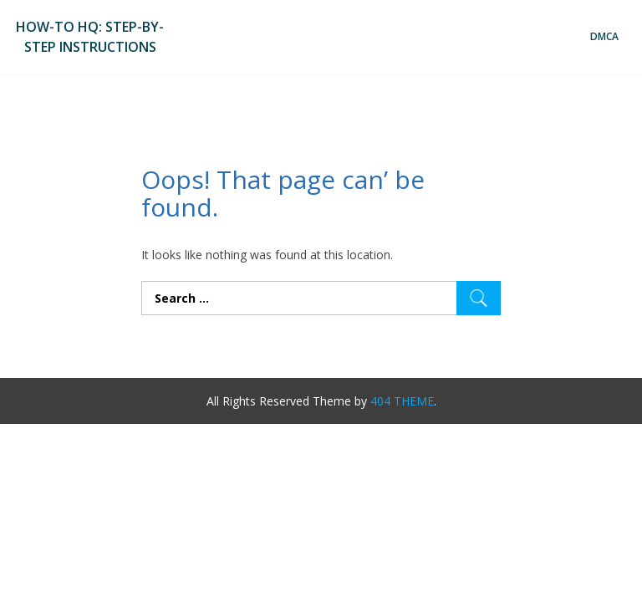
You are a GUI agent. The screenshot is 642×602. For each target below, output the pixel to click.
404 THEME (402, 401)
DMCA (604, 36)
